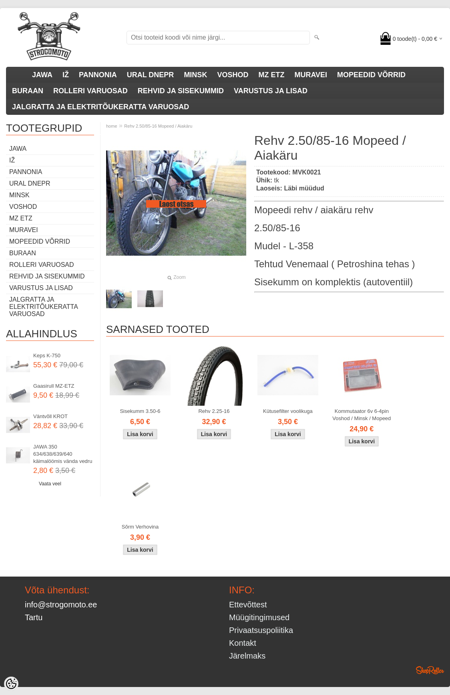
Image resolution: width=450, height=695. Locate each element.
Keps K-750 (46, 356)
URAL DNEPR (150, 75)
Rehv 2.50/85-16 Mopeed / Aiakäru (158, 126)
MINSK (195, 75)
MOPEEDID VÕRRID (371, 75)
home (111, 126)
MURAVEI (310, 75)
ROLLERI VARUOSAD (90, 91)
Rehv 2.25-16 (213, 411)
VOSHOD (232, 75)
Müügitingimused (259, 617)
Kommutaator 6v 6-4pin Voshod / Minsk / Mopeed (361, 414)
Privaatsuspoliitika (261, 630)
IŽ (65, 75)
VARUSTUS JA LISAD (270, 91)
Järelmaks (247, 655)
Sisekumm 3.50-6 (140, 411)
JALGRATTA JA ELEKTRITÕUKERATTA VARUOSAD (100, 107)
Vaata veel (50, 484)
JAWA (42, 75)
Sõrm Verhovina (140, 527)
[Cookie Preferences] (11, 684)
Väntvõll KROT (50, 416)
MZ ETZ (271, 75)
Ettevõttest (248, 604)
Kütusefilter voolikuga (288, 411)
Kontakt (242, 643)
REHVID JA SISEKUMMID (181, 91)
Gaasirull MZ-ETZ (53, 386)
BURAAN (27, 91)
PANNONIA (98, 75)
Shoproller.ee (430, 670)
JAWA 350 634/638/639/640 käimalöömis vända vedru (62, 454)
